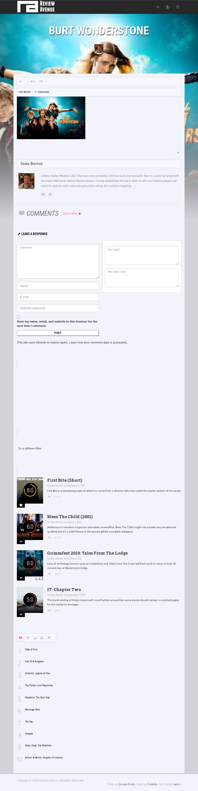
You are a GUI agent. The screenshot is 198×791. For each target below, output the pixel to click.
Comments (42, 92)
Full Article (25, 92)
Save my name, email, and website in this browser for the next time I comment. (57, 324)
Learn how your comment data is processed (98, 342)
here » (177, 784)
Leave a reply (72, 213)
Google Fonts (127, 784)
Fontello (152, 784)
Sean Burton (89, 60)
